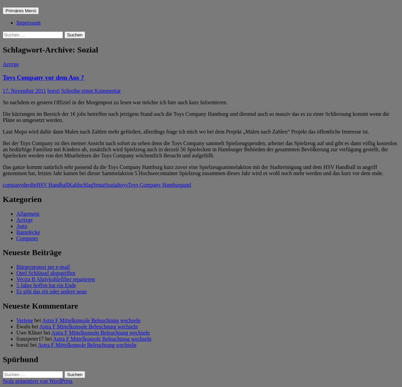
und (187, 185)
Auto (21, 226)
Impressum (28, 23)
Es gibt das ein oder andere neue (51, 291)
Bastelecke (28, 232)
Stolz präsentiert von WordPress (38, 381)
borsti (53, 91)
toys (123, 185)
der (26, 185)
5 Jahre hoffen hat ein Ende (46, 285)
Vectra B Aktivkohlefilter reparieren (55, 279)
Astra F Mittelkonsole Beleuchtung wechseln (91, 320)
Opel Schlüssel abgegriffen (45, 273)
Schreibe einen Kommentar (91, 91)
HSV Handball (52, 185)
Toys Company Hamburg (155, 185)
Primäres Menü (20, 10)
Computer (27, 238)
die (33, 185)
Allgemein (28, 214)
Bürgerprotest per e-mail (43, 267)
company (13, 185)
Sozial (112, 185)
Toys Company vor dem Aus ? (43, 77)
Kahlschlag (80, 185)
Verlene (24, 320)
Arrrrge (11, 64)
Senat (99, 185)
